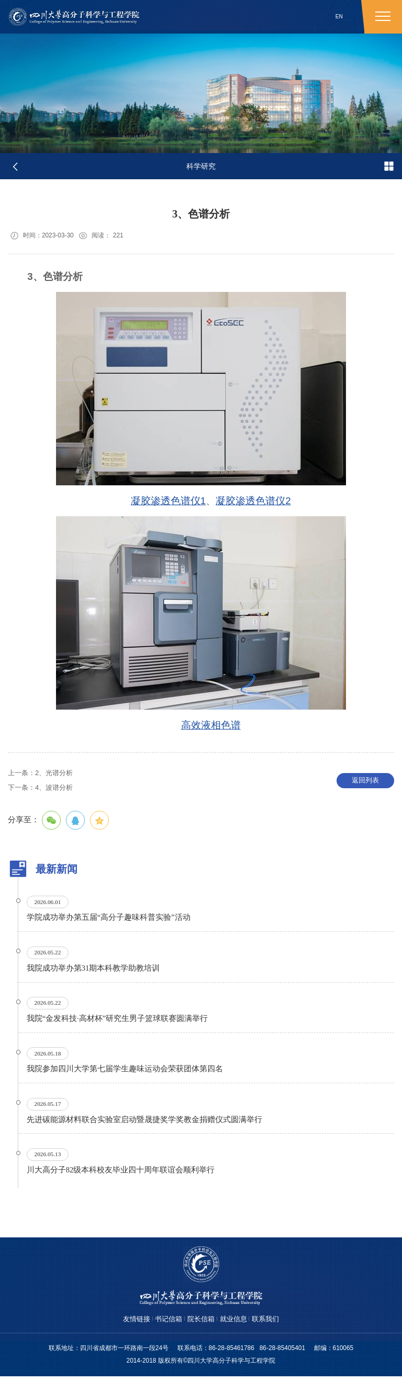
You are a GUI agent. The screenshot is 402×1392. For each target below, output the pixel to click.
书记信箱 (166, 1334)
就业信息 (235, 1334)
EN (339, 16)
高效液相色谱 (211, 726)
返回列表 (365, 783)
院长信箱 (201, 1334)
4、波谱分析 (43, 790)
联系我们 (270, 1334)
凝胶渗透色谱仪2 (253, 502)
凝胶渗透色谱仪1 (168, 502)
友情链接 (132, 1334)
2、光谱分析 (43, 775)
